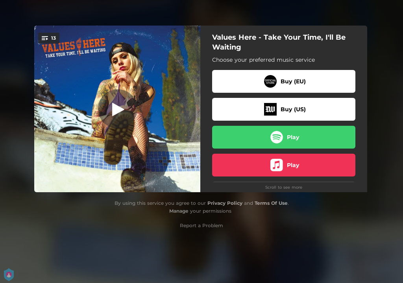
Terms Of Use (271, 203)
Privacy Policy (224, 203)
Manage (179, 211)
